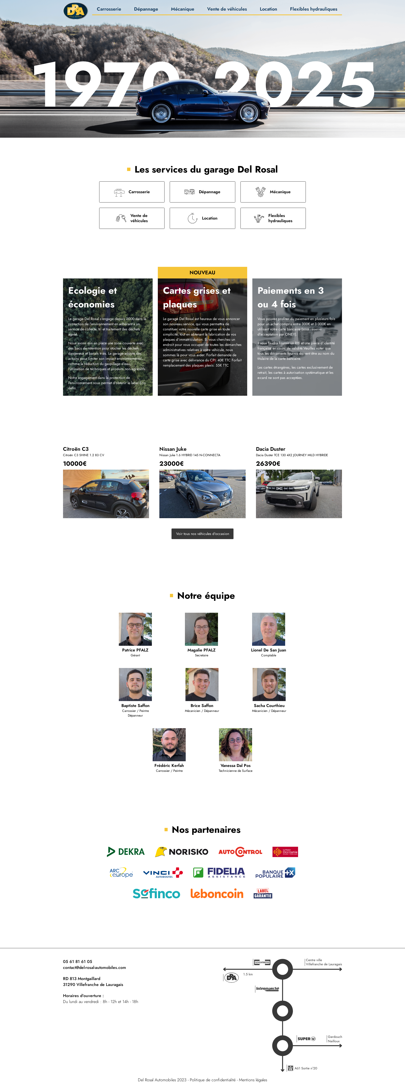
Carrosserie (109, 10)
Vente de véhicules (227, 10)
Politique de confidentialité (213, 1080)
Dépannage (146, 10)
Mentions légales (253, 1080)
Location (268, 10)
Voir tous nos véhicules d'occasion (202, 533)
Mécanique (182, 10)
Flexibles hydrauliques (313, 10)
